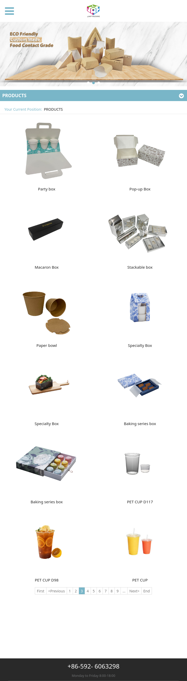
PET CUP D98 (46, 580)
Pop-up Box (139, 188)
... (124, 591)
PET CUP (140, 580)
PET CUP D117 (140, 501)
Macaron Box (47, 267)
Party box (46, 188)
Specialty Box (140, 345)
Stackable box (139, 267)
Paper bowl (46, 345)
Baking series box (140, 423)
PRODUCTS (53, 109)
